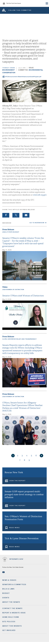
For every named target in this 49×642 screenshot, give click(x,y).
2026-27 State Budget (10, 232)
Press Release (8, 229)
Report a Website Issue (14, 613)
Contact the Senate (12, 608)
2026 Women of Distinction (13, 289)
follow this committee (19, 10)
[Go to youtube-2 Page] (3, 572)
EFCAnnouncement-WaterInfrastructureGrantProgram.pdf (23, 76)
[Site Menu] (46, 3)
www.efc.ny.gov (39, 195)
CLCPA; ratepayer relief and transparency (19, 339)
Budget (6, 593)
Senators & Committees (14, 584)
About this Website (12, 626)
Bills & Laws (8, 589)
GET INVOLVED (9, 630)
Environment (8, 70)
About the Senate (11, 602)
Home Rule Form (10, 617)
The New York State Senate (13, 3)
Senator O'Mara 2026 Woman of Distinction (23, 295)
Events (5, 598)
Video (4, 287)
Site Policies (8, 621)
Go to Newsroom (37, 222)
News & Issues (9, 580)
